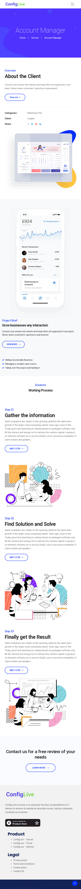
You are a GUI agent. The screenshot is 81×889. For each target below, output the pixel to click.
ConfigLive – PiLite (22, 843)
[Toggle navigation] (72, 4)
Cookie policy (20, 867)
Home (23, 37)
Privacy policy (20, 860)
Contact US (18, 871)
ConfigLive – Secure (23, 839)
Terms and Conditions (24, 864)
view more (13, 344)
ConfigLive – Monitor (23, 846)
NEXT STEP (16, 449)
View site (15, 97)
